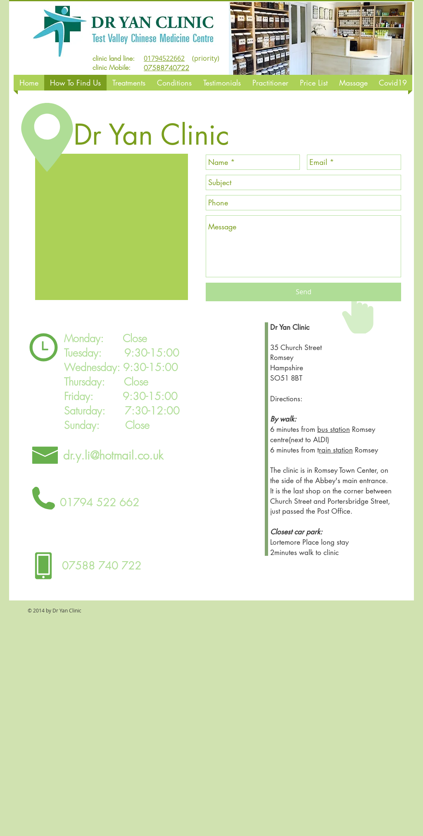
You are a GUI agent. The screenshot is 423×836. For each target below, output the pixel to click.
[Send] (303, 292)
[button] (320, 38)
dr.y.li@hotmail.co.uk (113, 455)
